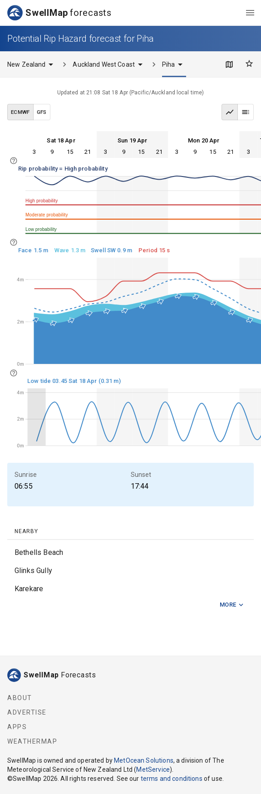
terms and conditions (171, 778)
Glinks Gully (33, 570)
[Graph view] (230, 112)
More (231, 605)
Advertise (27, 712)
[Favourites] (249, 63)
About (19, 697)
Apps (17, 726)
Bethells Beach (39, 552)
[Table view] (245, 112)
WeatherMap (32, 741)
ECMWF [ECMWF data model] (20, 112)
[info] (13, 160)
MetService (153, 769)
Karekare (29, 588)
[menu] (250, 13)
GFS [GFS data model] (42, 112)
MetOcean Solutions (143, 760)
